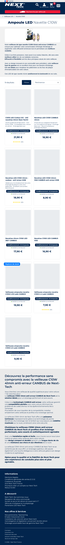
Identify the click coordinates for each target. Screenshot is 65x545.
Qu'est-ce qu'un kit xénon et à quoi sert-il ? (22, 501)
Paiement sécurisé (11, 534)
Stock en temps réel (11, 538)
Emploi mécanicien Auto (14, 517)
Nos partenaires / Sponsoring (16, 515)
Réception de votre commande (17, 499)
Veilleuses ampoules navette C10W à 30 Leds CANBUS (17, 293)
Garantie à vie (9, 532)
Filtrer (26, 82)
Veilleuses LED (8, 16)
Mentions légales (11, 477)
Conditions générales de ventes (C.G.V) (20, 479)
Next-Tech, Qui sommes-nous (16, 497)
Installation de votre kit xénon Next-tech (21, 519)
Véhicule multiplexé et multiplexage (19, 503)
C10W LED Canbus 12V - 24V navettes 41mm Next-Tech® (16, 119)
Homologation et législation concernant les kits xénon (26, 521)
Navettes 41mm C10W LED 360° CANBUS (16, 239)
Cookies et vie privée (13, 481)
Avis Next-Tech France (13, 483)
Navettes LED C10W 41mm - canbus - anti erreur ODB (16, 179)
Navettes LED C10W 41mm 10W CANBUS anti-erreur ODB (46, 179)
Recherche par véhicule (32, 12)
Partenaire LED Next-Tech (15, 505)
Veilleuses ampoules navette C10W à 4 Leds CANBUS (46, 293)
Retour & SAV (10, 488)
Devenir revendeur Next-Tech (14, 536)
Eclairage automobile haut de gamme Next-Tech (24, 523)
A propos (8, 530)
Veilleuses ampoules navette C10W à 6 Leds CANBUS (17, 347)
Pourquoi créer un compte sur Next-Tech (21, 486)
